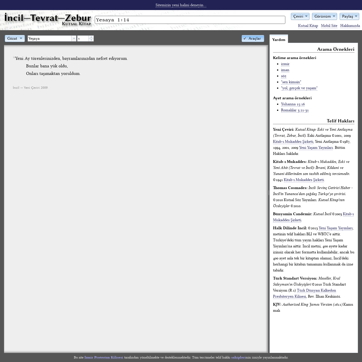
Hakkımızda (350, 25)
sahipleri (238, 357)
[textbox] (49, 38)
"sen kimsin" (291, 82)
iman (285, 70)
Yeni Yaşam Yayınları (316, 147)
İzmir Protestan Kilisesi (103, 357)
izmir (285, 64)
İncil (47, 17)
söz (283, 76)
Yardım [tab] (278, 39)
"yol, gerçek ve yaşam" (299, 88)
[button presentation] (74, 38)
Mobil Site (329, 25)
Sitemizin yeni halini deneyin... (181, 5)
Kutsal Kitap (308, 25)
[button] (300, 16)
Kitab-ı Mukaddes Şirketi (293, 141)
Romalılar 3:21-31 (295, 110)
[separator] (268, 193)
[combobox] (52, 38)
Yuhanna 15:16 (293, 104)
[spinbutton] (83, 38)
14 (14, 57)
